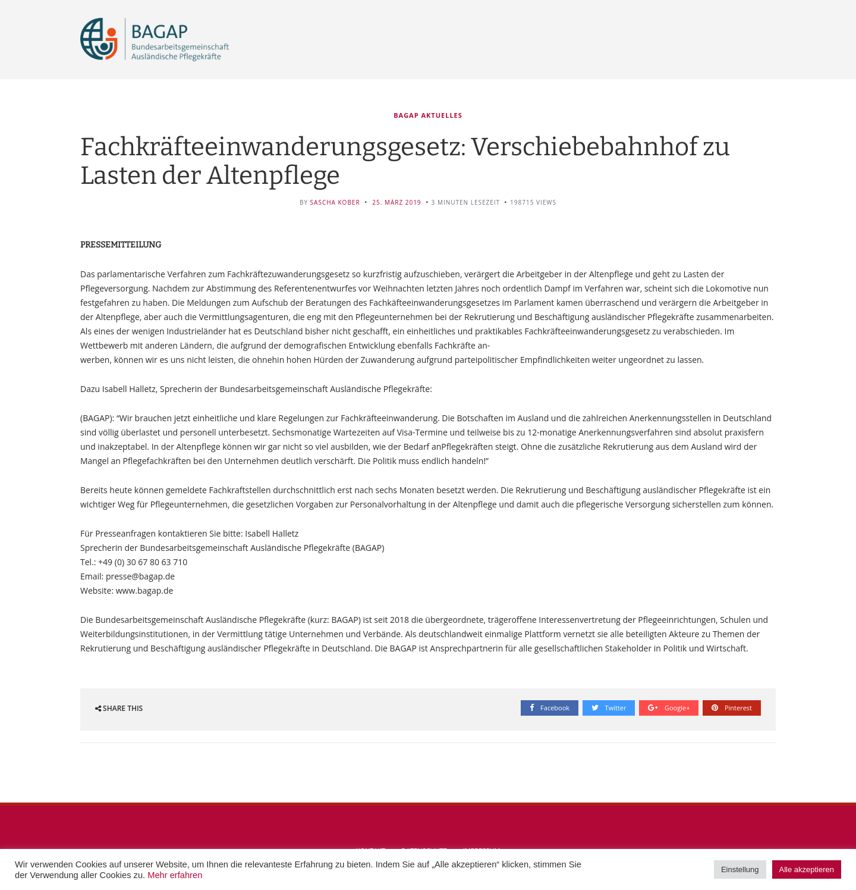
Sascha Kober (335, 202)
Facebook (549, 707)
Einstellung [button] (740, 869)
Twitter (609, 707)
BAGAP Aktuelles (428, 115)
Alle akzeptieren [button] (807, 869)
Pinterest (732, 707)
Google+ (669, 707)
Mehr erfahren (174, 875)
